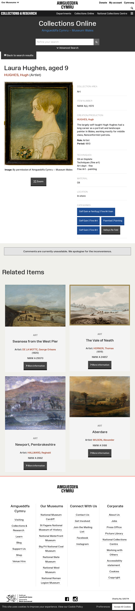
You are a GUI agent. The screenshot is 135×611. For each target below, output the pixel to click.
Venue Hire (19, 561)
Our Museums (10, 2)
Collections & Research (19, 13)
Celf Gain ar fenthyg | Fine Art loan (96, 211)
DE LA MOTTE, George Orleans (39, 349)
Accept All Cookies (122, 606)
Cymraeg (129, 2)
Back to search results (18, 55)
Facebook (82, 537)
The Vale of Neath (100, 340)
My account (115, 2)
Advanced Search (68, 48)
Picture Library (114, 533)
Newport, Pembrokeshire (35, 444)
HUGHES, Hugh (16, 75)
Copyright (114, 577)
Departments (63, 13)
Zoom (38, 181)
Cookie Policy (75, 606)
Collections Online (84, 13)
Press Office (114, 527)
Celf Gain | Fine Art (88, 220)
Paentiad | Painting (112, 220)
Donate (103, 2)
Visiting (19, 519)
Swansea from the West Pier (35, 341)
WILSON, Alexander (103, 440)
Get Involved (82, 521)
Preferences (103, 606)
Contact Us (82, 514)
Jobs (114, 521)
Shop (19, 555)
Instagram (82, 543)
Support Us (19, 548)
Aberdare (99, 432)
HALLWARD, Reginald (39, 452)
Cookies (114, 571)
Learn (19, 536)
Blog (19, 542)
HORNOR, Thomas (103, 348)
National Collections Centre (112, 13)
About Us (114, 514)
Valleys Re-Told (110, 230)
